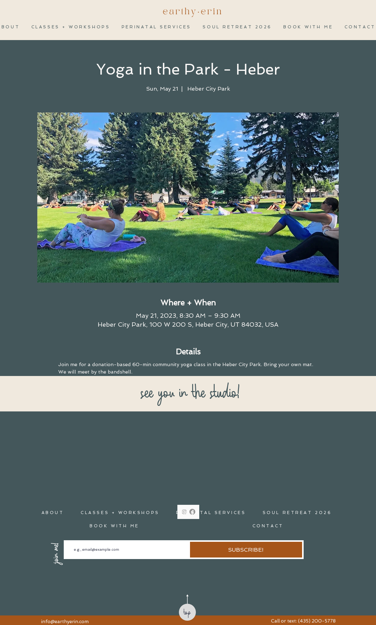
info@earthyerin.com (65, 621)
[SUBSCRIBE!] (246, 549)
